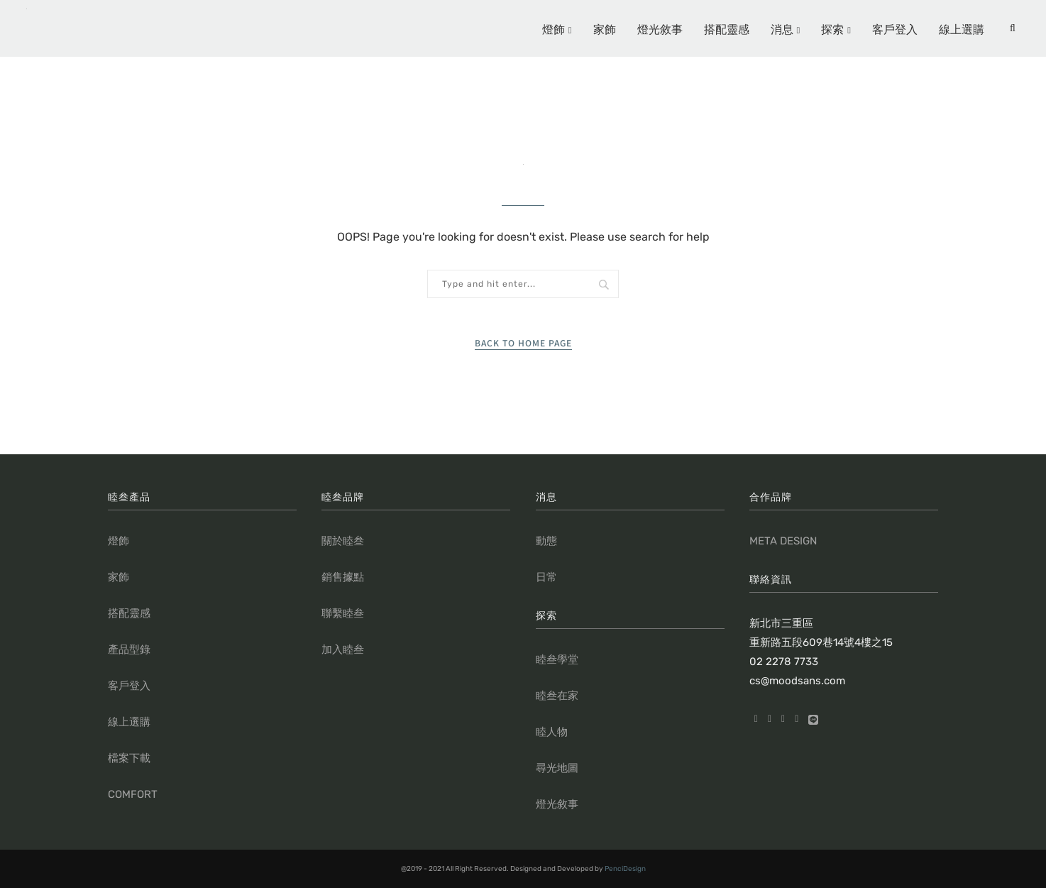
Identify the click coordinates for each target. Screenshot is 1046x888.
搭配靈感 (726, 28)
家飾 (604, 28)
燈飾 (553, 28)
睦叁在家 (557, 695)
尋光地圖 (557, 768)
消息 (782, 28)
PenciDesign (625, 869)
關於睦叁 (342, 541)
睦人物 (552, 731)
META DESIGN (783, 541)
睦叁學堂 (557, 659)
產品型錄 (129, 649)
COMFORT (133, 794)
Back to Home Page (523, 342)
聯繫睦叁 (342, 613)
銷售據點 (342, 577)
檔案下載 (129, 758)
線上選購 (961, 28)
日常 (546, 577)
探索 (832, 28)
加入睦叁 (342, 649)
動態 (546, 541)
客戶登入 (895, 28)
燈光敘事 (660, 28)
